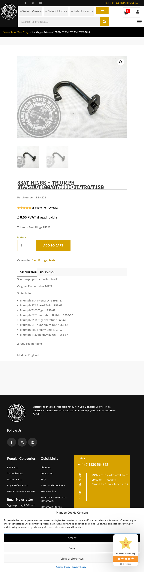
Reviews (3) (47, 272)
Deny (72, 548)
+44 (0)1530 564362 (121, 3)
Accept (72, 538)
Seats (13, 32)
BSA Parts (12, 467)
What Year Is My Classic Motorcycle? (54, 499)
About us (46, 467)
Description (28, 272)
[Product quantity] (24, 245)
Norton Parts (14, 479)
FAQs (43, 479)
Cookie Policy (63, 566)
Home (6, 32)
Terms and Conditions (53, 485)
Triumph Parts (15, 473)
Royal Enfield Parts (17, 485)
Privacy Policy (79, 566)
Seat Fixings (23, 32)
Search (102, 11)
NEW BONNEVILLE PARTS (21, 491)
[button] (120, 62)
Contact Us (47, 473)
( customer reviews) (45, 207)
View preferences (72, 558)
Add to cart (55, 245)
